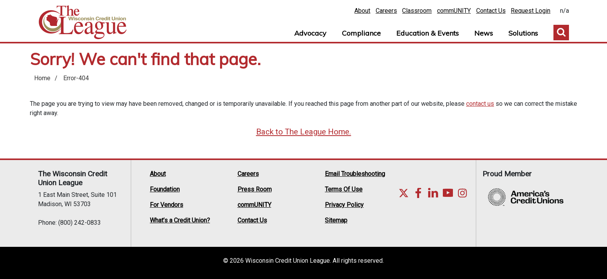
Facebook (418, 193)
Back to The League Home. (303, 131)
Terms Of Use (343, 189)
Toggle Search (561, 32)
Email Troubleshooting (355, 173)
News (483, 33)
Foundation (165, 189)
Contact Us (491, 10)
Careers (386, 10)
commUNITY (454, 10)
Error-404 (76, 78)
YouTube (448, 193)
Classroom (417, 10)
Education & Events (427, 33)
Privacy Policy (344, 204)
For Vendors (166, 204)
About (362, 10)
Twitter (404, 193)
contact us (480, 103)
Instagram (463, 193)
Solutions (523, 33)
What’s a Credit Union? (180, 220)
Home (82, 22)
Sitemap (336, 220)
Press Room (255, 189)
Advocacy (310, 33)
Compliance (361, 33)
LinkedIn (433, 193)
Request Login (530, 10)
